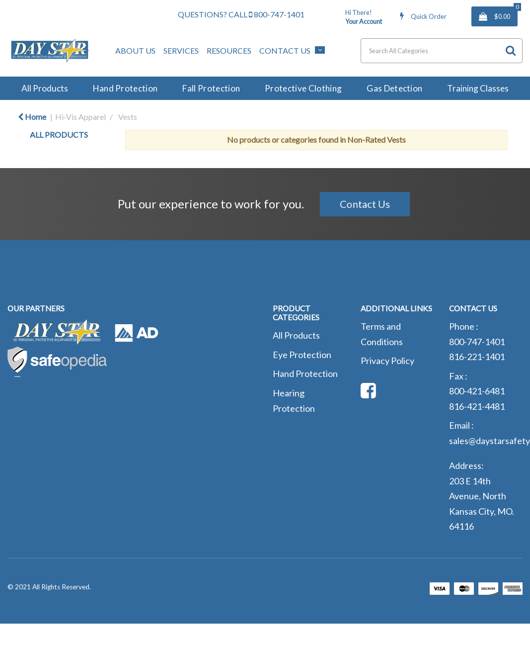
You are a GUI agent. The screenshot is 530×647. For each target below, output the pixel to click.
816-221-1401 (477, 356)
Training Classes (478, 88)
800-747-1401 (276, 14)
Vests (127, 116)
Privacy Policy (387, 360)
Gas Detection (394, 88)
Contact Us (284, 50)
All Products (44, 88)
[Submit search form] (511, 50)
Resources (229, 50)
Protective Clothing (303, 88)
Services (181, 50)
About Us (135, 50)
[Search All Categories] (442, 50)
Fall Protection (211, 88)
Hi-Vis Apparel (80, 116)
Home (32, 116)
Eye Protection (302, 354)
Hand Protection (125, 88)
